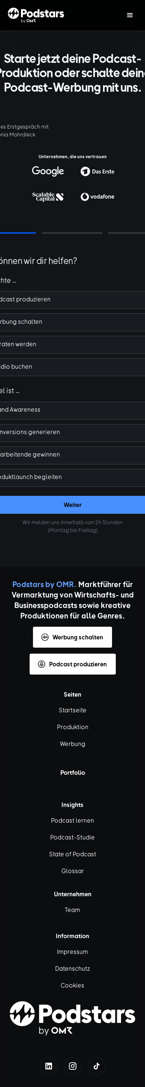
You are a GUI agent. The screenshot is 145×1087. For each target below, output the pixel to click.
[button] (130, 15)
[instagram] (73, 1066)
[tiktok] (97, 1066)
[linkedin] (49, 1066)
